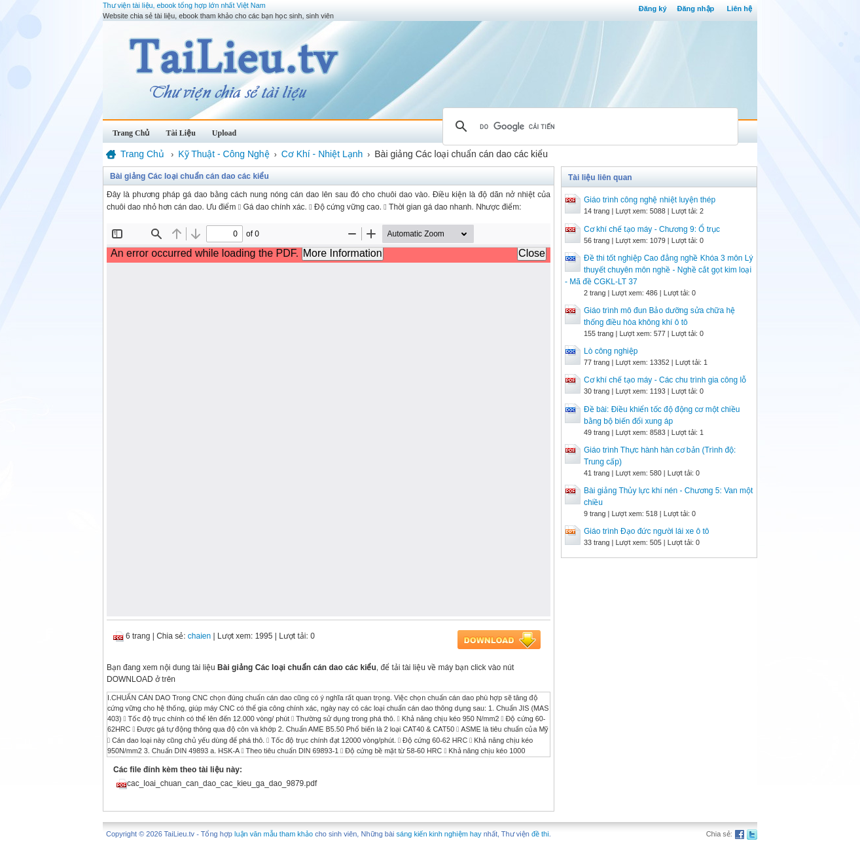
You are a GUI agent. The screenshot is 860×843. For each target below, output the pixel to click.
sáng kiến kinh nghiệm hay (439, 834)
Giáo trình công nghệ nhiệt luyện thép (649, 199)
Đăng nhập (696, 8)
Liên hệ (739, 8)
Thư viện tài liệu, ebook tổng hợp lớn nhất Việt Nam (184, 5)
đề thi (540, 834)
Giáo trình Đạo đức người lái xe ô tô (646, 531)
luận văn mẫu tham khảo (273, 834)
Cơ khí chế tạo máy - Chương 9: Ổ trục (652, 229)
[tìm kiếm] (588, 126)
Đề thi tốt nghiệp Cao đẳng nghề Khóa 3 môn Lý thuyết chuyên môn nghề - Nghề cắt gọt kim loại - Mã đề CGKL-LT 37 (659, 269)
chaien (199, 636)
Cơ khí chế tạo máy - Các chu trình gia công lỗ (665, 379)
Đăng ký (653, 8)
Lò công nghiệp (610, 351)
